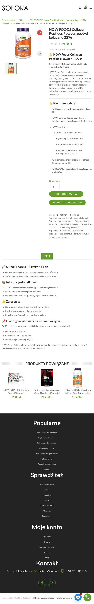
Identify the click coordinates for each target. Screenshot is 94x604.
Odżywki (47, 490)
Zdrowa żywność (47, 506)
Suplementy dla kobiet (78, 218)
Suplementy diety (57, 218)
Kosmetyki (47, 495)
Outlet (46, 469)
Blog (47, 558)
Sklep (21, 20)
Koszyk (47, 542)
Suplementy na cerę (69, 224)
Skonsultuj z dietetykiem (67, 202)
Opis (47, 256)
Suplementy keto (46, 459)
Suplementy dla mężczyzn (60, 221)
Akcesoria (47, 511)
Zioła (47, 500)
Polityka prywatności (44, 597)
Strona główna (8, 20)
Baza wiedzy (47, 516)
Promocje (74, 214)
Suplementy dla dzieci (47, 448)
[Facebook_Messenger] (78, 597)
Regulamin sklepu (64, 597)
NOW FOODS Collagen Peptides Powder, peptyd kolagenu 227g (57, 20)
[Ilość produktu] (54, 186)
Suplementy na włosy (69, 227)
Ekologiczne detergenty (47, 464)
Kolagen (5, 23)
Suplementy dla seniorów (47, 432)
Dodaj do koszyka (66, 194)
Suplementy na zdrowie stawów (74, 233)
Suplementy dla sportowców (47, 454)
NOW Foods (62, 237)
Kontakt (47, 552)
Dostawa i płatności (47, 547)
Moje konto (47, 537)
